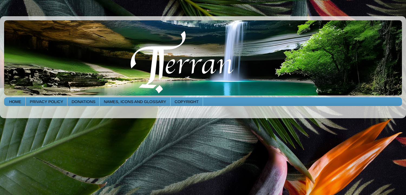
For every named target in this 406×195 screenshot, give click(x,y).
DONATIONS (83, 101)
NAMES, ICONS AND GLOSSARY (135, 101)
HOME (15, 101)
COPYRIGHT (187, 101)
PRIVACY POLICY (46, 101)
